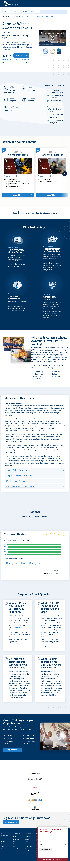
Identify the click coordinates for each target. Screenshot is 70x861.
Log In (3, 848)
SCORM (43, 625)
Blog (14, 836)
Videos (7, 11)
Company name (43, 835)
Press (26, 841)
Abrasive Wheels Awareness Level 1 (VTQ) (41, 16)
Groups (3, 841)
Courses (3, 838)
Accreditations (17, 843)
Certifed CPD (18, 627)
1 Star (6, 554)
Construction (18, 16)
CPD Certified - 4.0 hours (16, 481)
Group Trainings (12, 749)
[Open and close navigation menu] (66, 3)
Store (14, 841)
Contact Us (16, 838)
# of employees (43, 842)
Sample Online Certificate (17, 470)
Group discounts (7, 59)
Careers (27, 843)
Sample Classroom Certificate (18, 475)
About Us (27, 836)
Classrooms (35, 11)
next (64, 173)
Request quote (46, 849)
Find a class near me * (23, 59)
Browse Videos (17, 195)
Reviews (16, 11)
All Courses (6, 16)
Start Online (21, 55)
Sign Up (3, 846)
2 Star (6, 552)
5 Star (6, 544)
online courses (55, 637)
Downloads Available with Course (20, 486)
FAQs (25, 11)
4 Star (6, 547)
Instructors (4, 843)
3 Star (6, 549)
